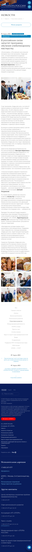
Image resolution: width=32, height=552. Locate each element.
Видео (16, 337)
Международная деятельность (16, 324)
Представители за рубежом (11, 484)
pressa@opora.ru (5, 525)
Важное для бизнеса (16, 316)
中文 (14, 390)
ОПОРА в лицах (16, 326)
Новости (7, 18)
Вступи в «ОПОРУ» (8, 419)
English (10, 390)
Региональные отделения (10, 482)
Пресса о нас (16, 329)
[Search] (10, 393)
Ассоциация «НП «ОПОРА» (8, 426)
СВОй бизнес (16, 345)
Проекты (3, 445)
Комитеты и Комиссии (6, 430)
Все (16, 308)
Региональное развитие (16, 318)
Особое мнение (16, 332)
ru (29, 6)
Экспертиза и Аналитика (7, 435)
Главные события (16, 310)
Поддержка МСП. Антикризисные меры (16, 342)
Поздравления (16, 340)
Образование (4, 447)
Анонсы (16, 313)
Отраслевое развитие (16, 18)
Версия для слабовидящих (8, 9)
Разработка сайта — (8, 452)
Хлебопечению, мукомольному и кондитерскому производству (14, 36)
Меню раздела (16, 25)
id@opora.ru (5, 471)
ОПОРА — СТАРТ (16, 348)
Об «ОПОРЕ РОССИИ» (7, 423)
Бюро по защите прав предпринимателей (16, 334)
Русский (4, 390)
